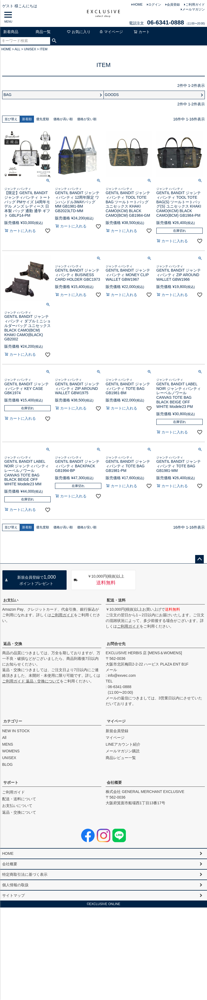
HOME (138, 4)
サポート (10, 782)
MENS (7, 744)
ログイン (154, 4)
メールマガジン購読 (123, 751)
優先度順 (42, 119)
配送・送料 (116, 600)
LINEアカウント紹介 (123, 744)
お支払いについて (17, 805)
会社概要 (114, 782)
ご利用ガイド (195, 4)
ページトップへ (199, 559)
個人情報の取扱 (15, 885)
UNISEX (30, 49)
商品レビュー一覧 (121, 758)
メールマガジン (193, 9)
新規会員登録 (117, 731)
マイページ (111, 32)
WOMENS (11, 751)
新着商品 (10, 32)
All (4, 737)
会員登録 (173, 4)
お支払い (10, 600)
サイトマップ (13, 895)
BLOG (7, 764)
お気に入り (79, 32)
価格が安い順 (86, 119)
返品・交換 (12, 644)
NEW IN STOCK (16, 731)
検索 (54, 41)
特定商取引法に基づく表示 (24, 874)
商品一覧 (43, 32)
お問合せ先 (116, 644)
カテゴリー (12, 721)
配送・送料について (19, 799)
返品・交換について (19, 812)
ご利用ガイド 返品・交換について (31, 681)
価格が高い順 (63, 119)
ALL (17, 49)
